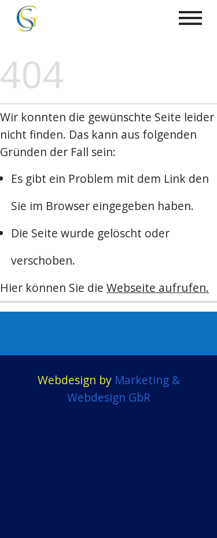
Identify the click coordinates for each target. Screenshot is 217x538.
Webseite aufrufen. (157, 287)
